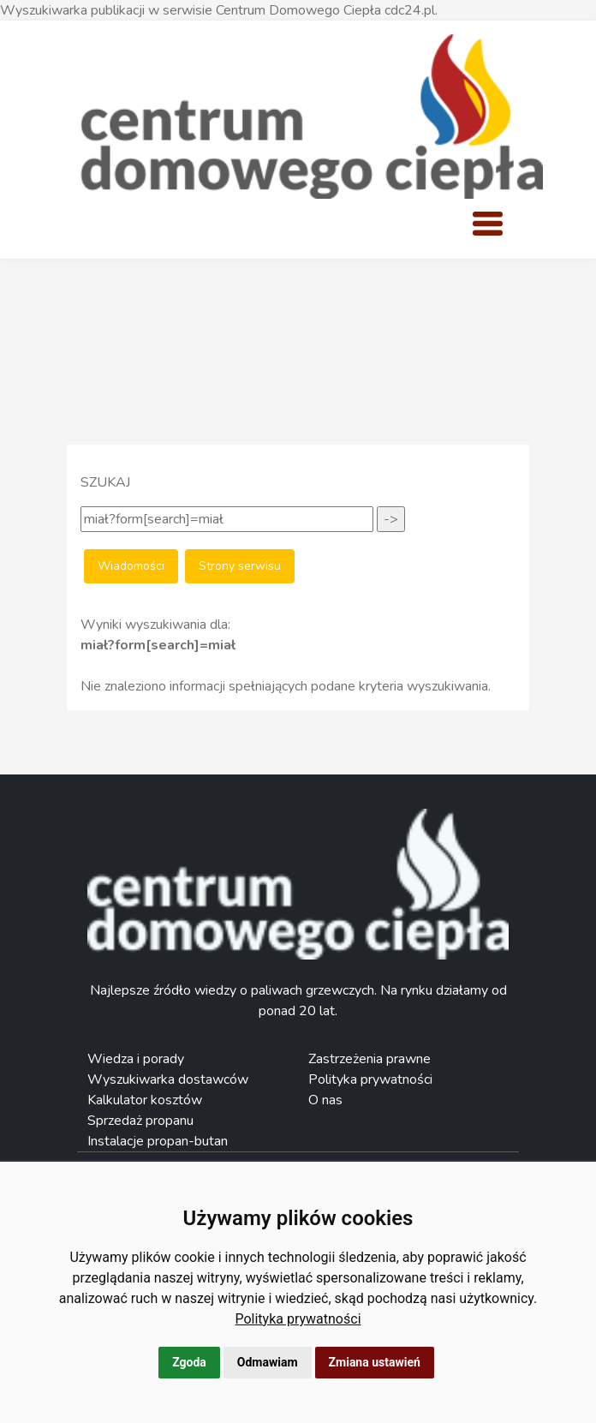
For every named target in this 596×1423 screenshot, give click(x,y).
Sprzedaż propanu (140, 1120)
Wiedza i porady (135, 1058)
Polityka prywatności (298, 1319)
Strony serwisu (240, 566)
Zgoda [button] (189, 1362)
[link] (298, 1319)
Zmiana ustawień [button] (374, 1362)
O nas (325, 1100)
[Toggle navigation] (487, 223)
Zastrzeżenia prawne (369, 1058)
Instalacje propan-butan (157, 1141)
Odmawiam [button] (267, 1362)
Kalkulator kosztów (144, 1100)
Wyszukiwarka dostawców (167, 1079)
